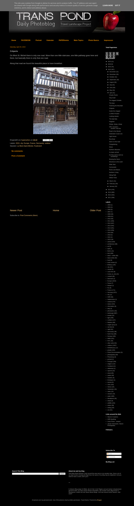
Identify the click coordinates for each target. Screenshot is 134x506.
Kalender (50, 40)
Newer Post (16, 210)
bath (108, 248)
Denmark (110, 278)
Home (13, 40)
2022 (108, 237)
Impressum (108, 40)
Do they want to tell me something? (116, 155)
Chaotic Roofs (113, 95)
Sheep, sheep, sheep (115, 124)
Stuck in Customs (112, 417)
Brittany (109, 265)
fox (108, 288)
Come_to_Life (111, 274)
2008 (108, 214)
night (108, 329)
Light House (112, 136)
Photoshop (110, 357)
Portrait (39, 40)
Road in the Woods (115, 131)
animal (109, 241)
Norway (109, 336)
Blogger (99, 500)
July (111, 85)
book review (111, 262)
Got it (117, 5)
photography (111, 354)
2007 (108, 212)
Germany (110, 292)
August (112, 82)
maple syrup (111, 324)
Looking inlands (114, 116)
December (113, 71)
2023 (109, 61)
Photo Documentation (113, 352)
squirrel (109, 370)
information (110, 306)
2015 (18, 143)
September (113, 79)
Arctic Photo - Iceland (113, 421)
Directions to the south (116, 162)
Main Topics (78, 40)
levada (109, 315)
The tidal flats (113, 119)
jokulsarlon (110, 311)
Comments (111, 457)
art (108, 246)
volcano (109, 394)
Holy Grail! (112, 98)
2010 (108, 218)
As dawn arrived (114, 152)
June (111, 87)
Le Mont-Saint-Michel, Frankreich (29, 146)
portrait (109, 359)
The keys (112, 103)
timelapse (110, 380)
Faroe (109, 283)
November (113, 74)
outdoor (47, 143)
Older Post (95, 210)
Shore (111, 147)
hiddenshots (111, 299)
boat (108, 260)
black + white (111, 255)
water (109, 396)
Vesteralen (110, 389)
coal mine (110, 271)
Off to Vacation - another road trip (115, 127)
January (112, 186)
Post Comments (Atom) (29, 215)
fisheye (109, 285)
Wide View (112, 164)
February (112, 183)
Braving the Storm (114, 159)
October (112, 77)
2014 (109, 189)
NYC (108, 341)
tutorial (109, 382)
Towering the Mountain (116, 105)
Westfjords (110, 398)
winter (109, 405)
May (111, 90)
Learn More (108, 5)
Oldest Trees (113, 177)
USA (108, 384)
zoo (108, 410)
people (109, 350)
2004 (108, 207)
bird (108, 253)
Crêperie (111, 108)
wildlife (109, 403)
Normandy (40, 143)
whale (109, 401)
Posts (109, 454)
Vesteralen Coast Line (115, 134)
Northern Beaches (114, 149)
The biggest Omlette (115, 100)
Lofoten (109, 320)
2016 (109, 66)
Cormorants (112, 167)
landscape (110, 313)
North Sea (110, 334)
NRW (109, 338)
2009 (108, 216)
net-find (109, 327)
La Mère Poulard (114, 113)
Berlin (109, 251)
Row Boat (112, 139)
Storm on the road (114, 141)
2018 (109, 64)
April (111, 93)
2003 (108, 205)
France (32, 143)
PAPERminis (64, 40)
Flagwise (111, 121)
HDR (108, 297)
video (109, 391)
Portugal (109, 361)
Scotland (110, 366)
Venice (109, 387)
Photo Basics (93, 40)
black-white (110, 258)
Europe (26, 143)
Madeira (109, 322)
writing (109, 407)
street (109, 373)
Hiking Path (112, 175)
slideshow (110, 368)
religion (109, 364)
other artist (110, 343)
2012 (109, 195)
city (22, 143)
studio (109, 375)
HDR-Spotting (111, 419)
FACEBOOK (26, 40)
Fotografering (113, 144)
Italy (108, 308)
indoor (109, 304)
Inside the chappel (114, 111)
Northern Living (113, 172)
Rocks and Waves (114, 170)
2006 (108, 209)
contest (109, 276)
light (108, 317)
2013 (109, 192)
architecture (111, 244)
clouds (109, 269)
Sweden (109, 377)
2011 (109, 197)
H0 (108, 294)
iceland (109, 301)
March (112, 181)
